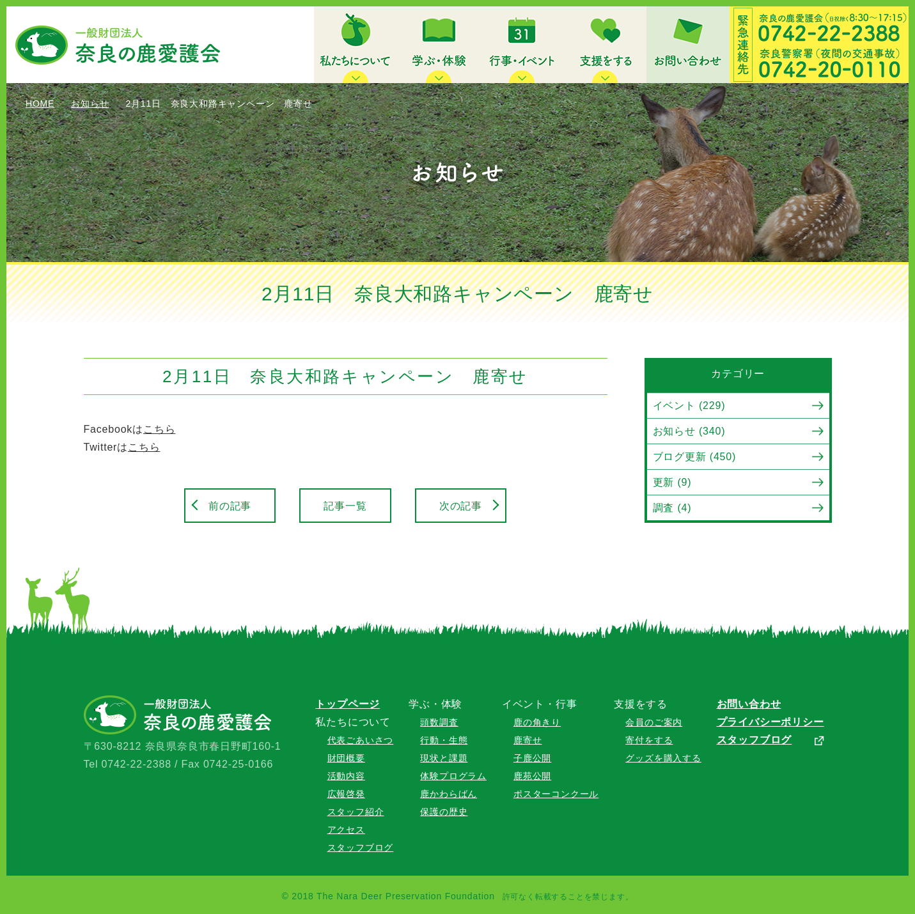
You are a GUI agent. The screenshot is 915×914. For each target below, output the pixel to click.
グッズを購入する (663, 758)
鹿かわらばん (448, 794)
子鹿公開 (532, 758)
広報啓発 (346, 794)
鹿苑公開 (532, 776)
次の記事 (460, 505)
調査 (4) (672, 507)
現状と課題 (443, 758)
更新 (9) (672, 482)
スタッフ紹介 (355, 812)
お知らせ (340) (689, 431)
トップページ (347, 704)
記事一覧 (345, 505)
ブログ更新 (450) (695, 456)
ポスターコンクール (555, 794)
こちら (159, 429)
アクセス (346, 830)
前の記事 (229, 505)
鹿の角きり (537, 722)
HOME (40, 103)
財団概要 (346, 758)
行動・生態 (443, 740)
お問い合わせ (749, 704)
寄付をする (649, 740)
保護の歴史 (443, 812)
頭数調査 (439, 722)
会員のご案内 (653, 722)
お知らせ (90, 103)
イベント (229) (689, 405)
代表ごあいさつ (360, 740)
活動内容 (346, 776)
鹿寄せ (527, 740)
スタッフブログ (360, 847)
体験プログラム (453, 776)
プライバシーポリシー (770, 721)
